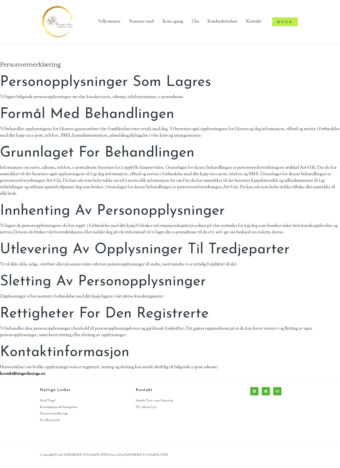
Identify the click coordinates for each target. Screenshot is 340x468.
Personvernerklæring (54, 414)
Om (195, 21)
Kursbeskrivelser (222, 21)
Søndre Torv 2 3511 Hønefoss (154, 401)
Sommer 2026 (141, 21)
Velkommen (109, 21)
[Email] (277, 391)
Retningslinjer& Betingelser (58, 407)
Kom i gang (173, 21)
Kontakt (253, 21)
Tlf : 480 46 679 (146, 407)
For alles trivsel (50, 420)
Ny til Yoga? (47, 401)
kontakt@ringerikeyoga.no (24, 374)
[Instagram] (266, 391)
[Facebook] (254, 391)
